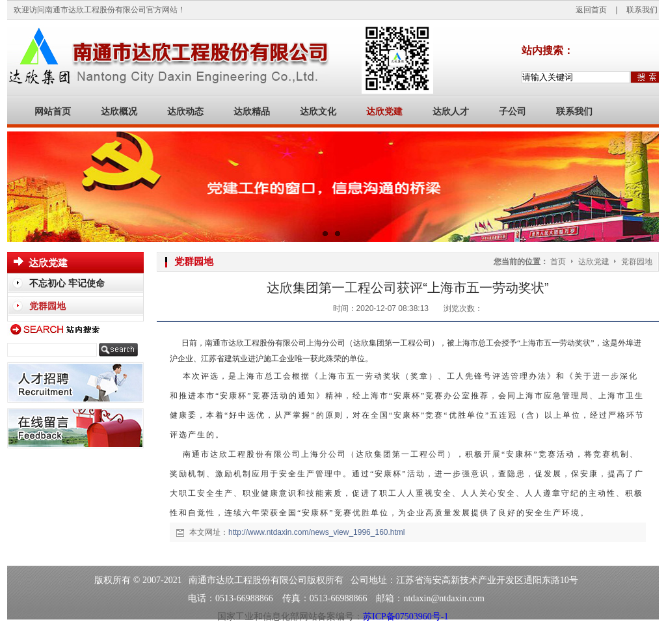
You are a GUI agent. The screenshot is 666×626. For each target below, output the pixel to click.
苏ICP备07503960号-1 (405, 616)
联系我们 (642, 9)
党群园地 (636, 261)
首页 (558, 261)
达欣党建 (594, 261)
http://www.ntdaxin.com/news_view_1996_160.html (316, 532)
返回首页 (591, 9)
